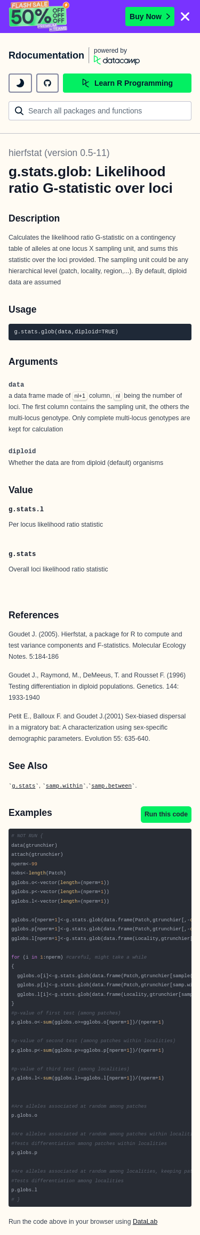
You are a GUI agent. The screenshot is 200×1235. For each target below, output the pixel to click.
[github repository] (47, 83)
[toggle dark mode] (20, 83)
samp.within (64, 786)
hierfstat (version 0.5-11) (59, 153)
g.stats (23, 786)
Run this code (166, 814)
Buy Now (150, 16)
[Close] (185, 16)
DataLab (145, 1221)
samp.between (111, 786)
